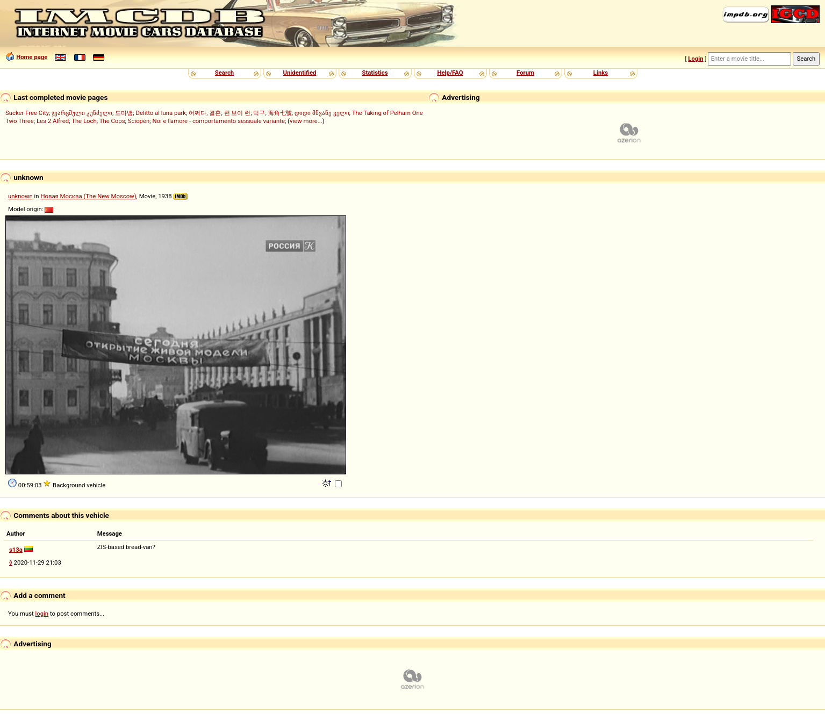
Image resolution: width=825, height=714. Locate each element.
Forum (525, 72)
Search (224, 72)
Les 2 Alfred (53, 121)
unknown (20, 196)
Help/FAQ (450, 72)
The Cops (112, 121)
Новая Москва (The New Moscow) (88, 196)
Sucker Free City (27, 113)
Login (695, 58)
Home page (31, 57)
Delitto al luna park (161, 113)
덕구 (259, 113)
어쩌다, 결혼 (205, 113)
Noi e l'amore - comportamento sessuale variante (218, 121)
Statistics (375, 72)
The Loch (84, 121)
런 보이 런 (237, 113)
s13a (16, 549)
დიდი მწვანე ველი (322, 113)
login (42, 613)
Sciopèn (139, 121)
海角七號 (280, 113)
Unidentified (300, 72)
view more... (306, 121)
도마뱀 (124, 113)
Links (600, 72)
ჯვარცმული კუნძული (82, 113)
